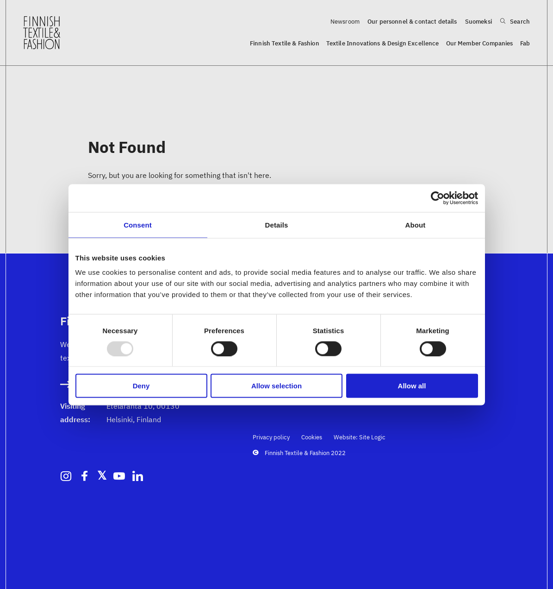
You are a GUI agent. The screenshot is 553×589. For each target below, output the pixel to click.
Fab (525, 43)
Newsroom (345, 21)
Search (515, 21)
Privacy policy (271, 437)
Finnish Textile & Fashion (284, 43)
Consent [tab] (138, 224)
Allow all (412, 386)
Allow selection (276, 386)
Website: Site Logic (359, 437)
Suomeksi (478, 21)
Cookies (311, 437)
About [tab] (415, 224)
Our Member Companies (479, 43)
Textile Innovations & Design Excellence (382, 43)
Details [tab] (276, 224)
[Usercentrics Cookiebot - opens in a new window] (437, 198)
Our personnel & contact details (412, 21)
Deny (141, 386)
